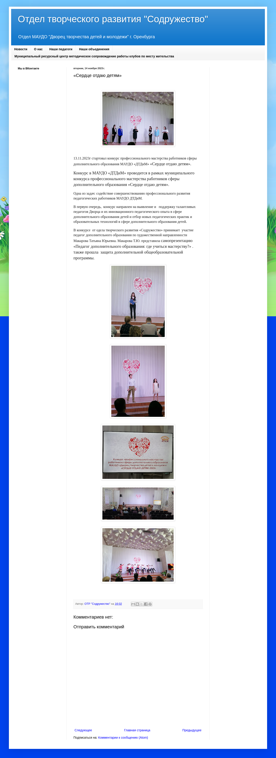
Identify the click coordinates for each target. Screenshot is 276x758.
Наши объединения (94, 49)
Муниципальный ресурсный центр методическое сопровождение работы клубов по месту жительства (94, 56)
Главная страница (137, 730)
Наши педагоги (61, 49)
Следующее (83, 730)
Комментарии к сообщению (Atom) (123, 737)
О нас (38, 49)
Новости (20, 49)
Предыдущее (191, 730)
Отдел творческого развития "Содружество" (113, 19)
